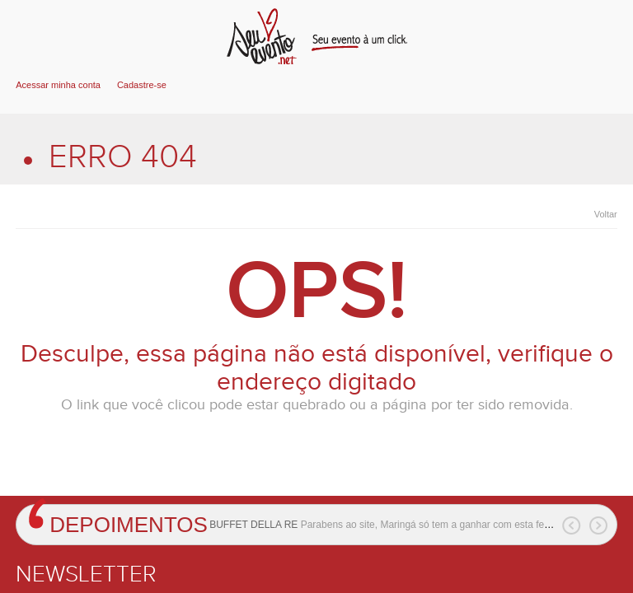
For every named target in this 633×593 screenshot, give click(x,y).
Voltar (605, 214)
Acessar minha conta (58, 85)
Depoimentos (128, 524)
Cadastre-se (141, 85)
